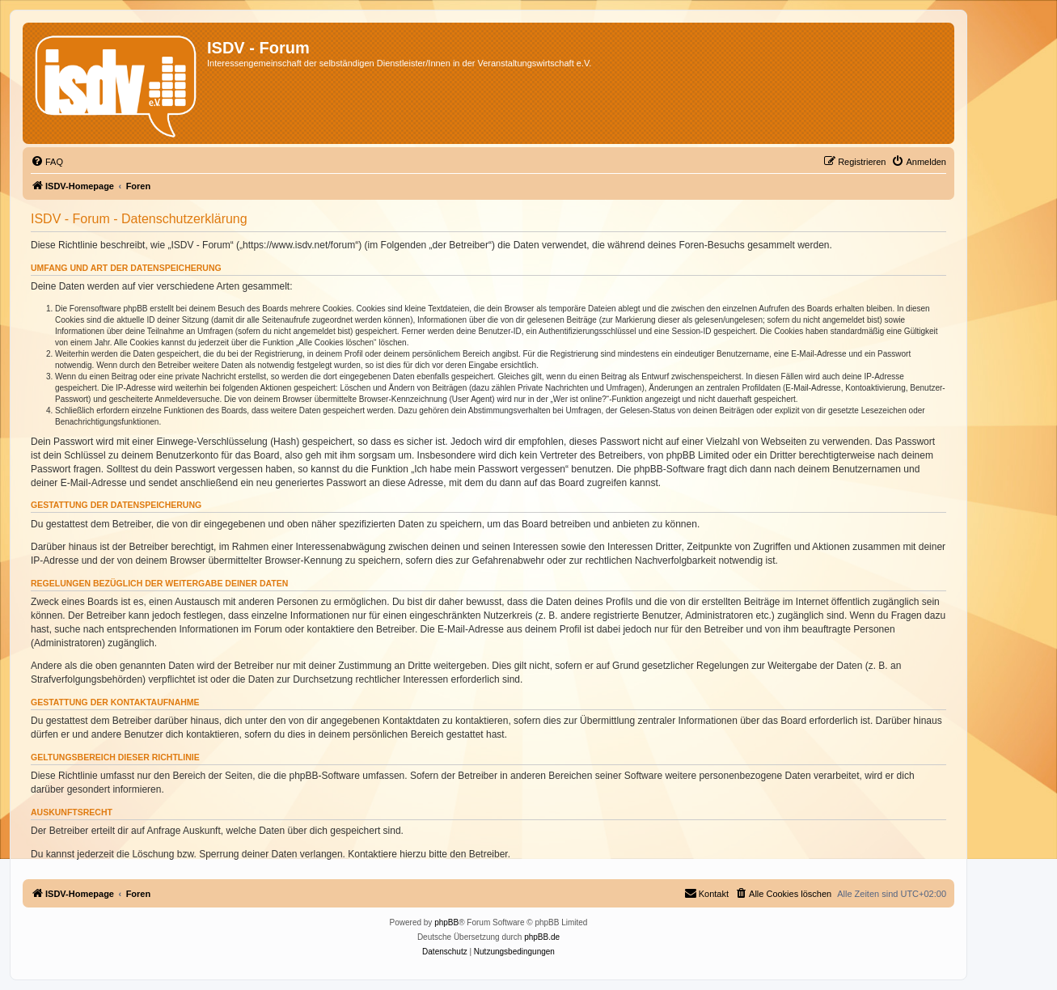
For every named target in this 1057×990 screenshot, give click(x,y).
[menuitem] (47, 161)
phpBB (446, 922)
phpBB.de (542, 937)
